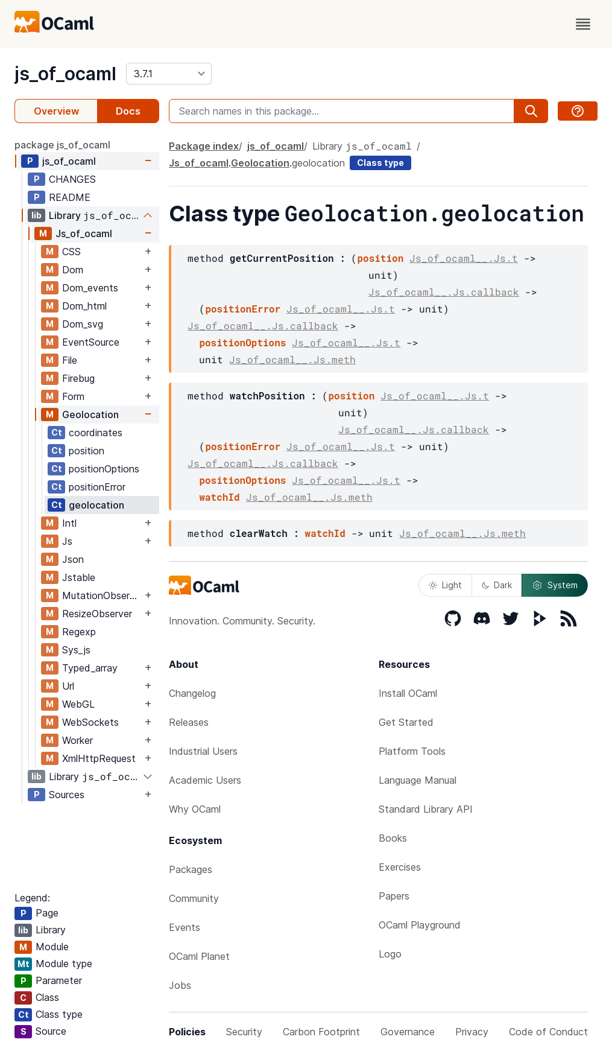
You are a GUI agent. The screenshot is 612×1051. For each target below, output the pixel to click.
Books (393, 838)
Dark (497, 585)
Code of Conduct (548, 1032)
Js (67, 541)
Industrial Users (203, 751)
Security (244, 1032)
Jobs (180, 985)
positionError (97, 487)
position (86, 451)
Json (73, 559)
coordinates (95, 433)
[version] (169, 73)
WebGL (78, 704)
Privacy (471, 1032)
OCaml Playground (420, 925)
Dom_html (84, 306)
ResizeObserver (97, 614)
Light (445, 585)
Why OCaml (195, 809)
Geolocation (90, 414)
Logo (390, 954)
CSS (71, 252)
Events (184, 927)
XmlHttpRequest (99, 758)
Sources (66, 795)
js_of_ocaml (65, 73)
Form (73, 396)
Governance (407, 1032)
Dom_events (90, 288)
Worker (77, 740)
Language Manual (417, 780)
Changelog (192, 693)
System (555, 585)
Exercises (400, 867)
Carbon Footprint (321, 1032)
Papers (394, 896)
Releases (189, 722)
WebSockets (90, 722)
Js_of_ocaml (83, 233)
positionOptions (104, 469)
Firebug (78, 378)
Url (68, 686)
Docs (128, 111)
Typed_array (90, 668)
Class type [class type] (380, 162)
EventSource (90, 342)
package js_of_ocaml (62, 145)
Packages (190, 869)
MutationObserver (102, 595)
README (69, 197)
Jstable (78, 577)
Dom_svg (82, 324)
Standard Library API (426, 809)
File (69, 360)
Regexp (79, 632)
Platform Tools (412, 751)
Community (194, 898)
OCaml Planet (199, 956)
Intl (69, 523)
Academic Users (205, 780)
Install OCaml (408, 693)
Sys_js (76, 650)
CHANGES (72, 179)
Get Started (406, 722)
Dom (72, 270)
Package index (204, 146)
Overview (56, 111)
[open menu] (583, 24)
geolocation (96, 505)
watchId (219, 497)
